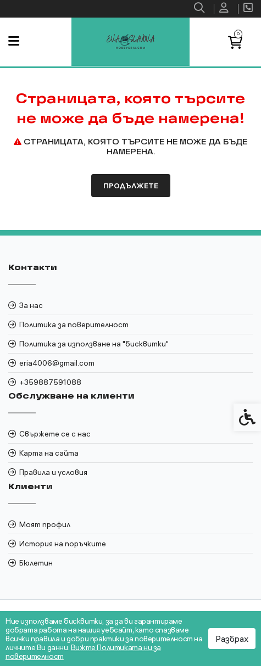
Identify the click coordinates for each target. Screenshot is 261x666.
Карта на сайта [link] (49, 453)
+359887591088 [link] (50, 382)
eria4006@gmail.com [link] (57, 363)
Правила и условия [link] (53, 472)
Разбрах (231, 638)
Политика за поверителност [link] (74, 324)
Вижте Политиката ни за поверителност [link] (83, 651)
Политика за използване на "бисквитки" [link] (94, 344)
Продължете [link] (130, 186)
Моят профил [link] (44, 524)
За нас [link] (31, 305)
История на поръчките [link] (62, 544)
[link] (200, 9)
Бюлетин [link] (36, 563)
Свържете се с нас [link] (55, 434)
